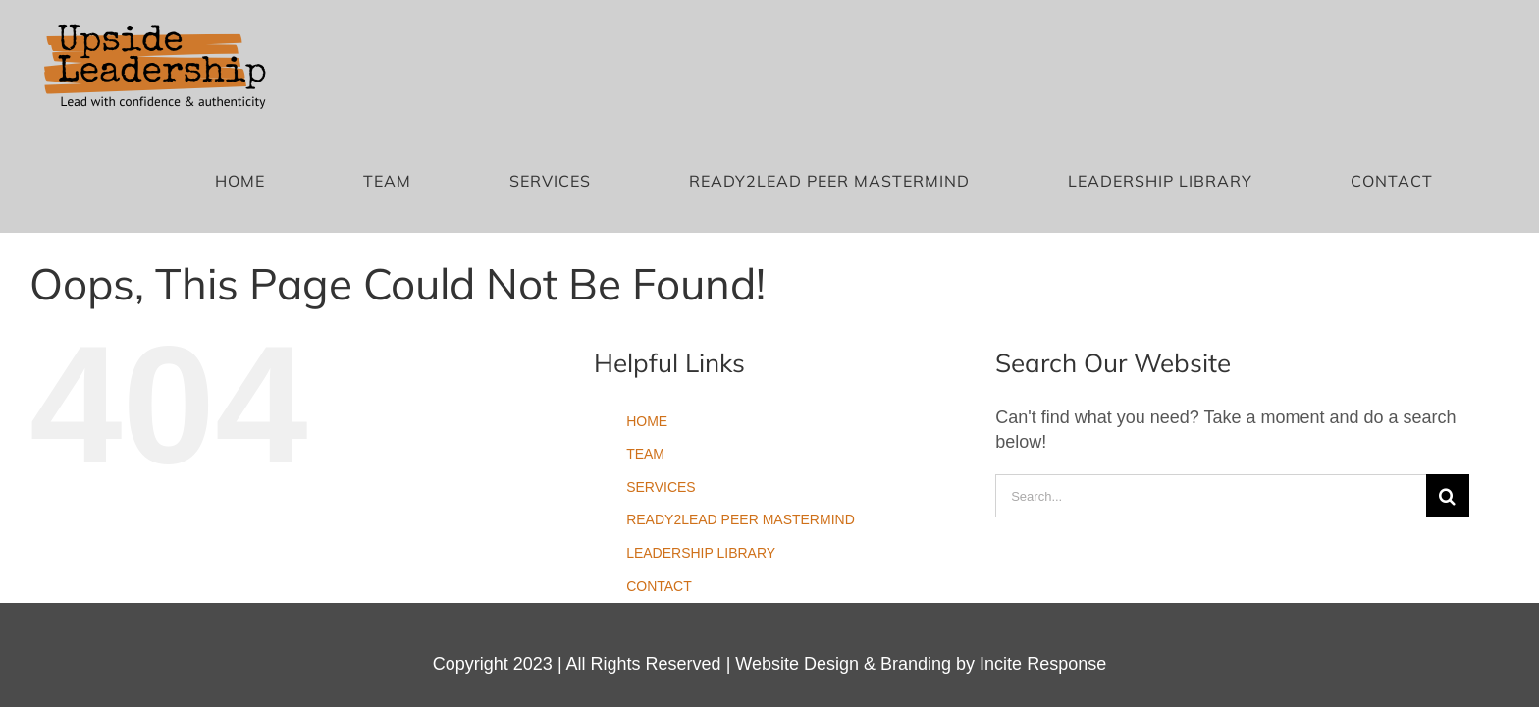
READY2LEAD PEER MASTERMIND (740, 404)
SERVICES (661, 372)
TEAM (645, 339)
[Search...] (1210, 381)
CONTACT (659, 470)
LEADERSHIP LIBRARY (700, 438)
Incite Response (1043, 549)
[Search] (1447, 381)
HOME (646, 306)
